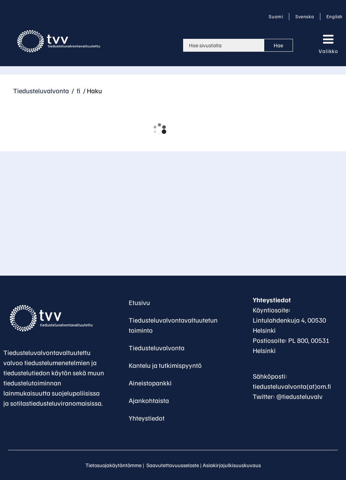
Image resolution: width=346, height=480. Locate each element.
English (334, 16)
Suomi (277, 16)
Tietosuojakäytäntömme (113, 465)
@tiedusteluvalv (299, 396)
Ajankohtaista (149, 400)
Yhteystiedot (147, 417)
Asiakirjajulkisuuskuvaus (232, 465)
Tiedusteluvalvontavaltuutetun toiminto (173, 324)
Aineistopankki (150, 382)
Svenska (306, 16)
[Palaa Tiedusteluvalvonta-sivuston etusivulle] (64, 41)
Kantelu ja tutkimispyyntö (165, 365)
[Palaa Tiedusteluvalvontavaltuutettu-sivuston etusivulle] (54, 318)
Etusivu (139, 302)
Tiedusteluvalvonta (41, 90)
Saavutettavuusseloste (172, 465)
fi (77, 90)
